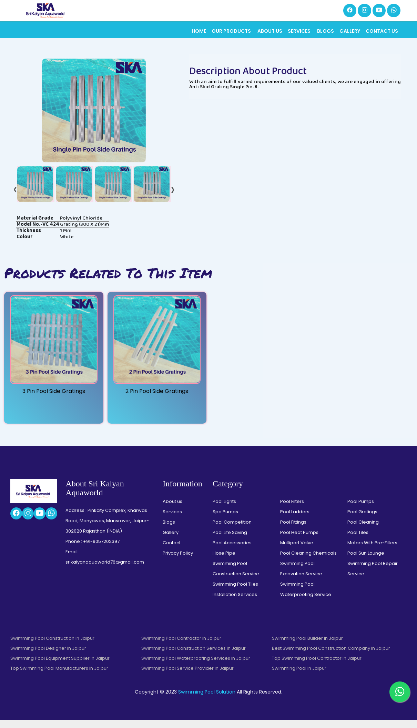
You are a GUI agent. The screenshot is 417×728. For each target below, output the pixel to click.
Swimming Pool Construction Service (236, 576)
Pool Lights (224, 509)
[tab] (35, 192)
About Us (269, 31)
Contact (172, 551)
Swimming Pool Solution (206, 700)
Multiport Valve (296, 551)
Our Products (232, 31)
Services (300, 31)
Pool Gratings (362, 520)
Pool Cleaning (363, 530)
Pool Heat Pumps (299, 540)
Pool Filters (292, 509)
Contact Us (382, 31)
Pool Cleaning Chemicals (308, 561)
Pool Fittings (293, 530)
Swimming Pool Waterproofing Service (305, 597)
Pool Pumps (360, 509)
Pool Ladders (294, 520)
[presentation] (15, 196)
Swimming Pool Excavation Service (301, 576)
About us (172, 509)
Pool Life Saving (230, 540)
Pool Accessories (232, 551)
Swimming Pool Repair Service (372, 576)
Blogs (325, 31)
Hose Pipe (224, 561)
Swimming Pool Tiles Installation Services (235, 597)
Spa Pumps (225, 520)
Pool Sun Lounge (365, 561)
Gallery (349, 31)
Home (199, 31)
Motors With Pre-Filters (372, 551)
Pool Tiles (357, 540)
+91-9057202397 (101, 549)
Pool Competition (232, 530)
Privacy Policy (178, 561)
